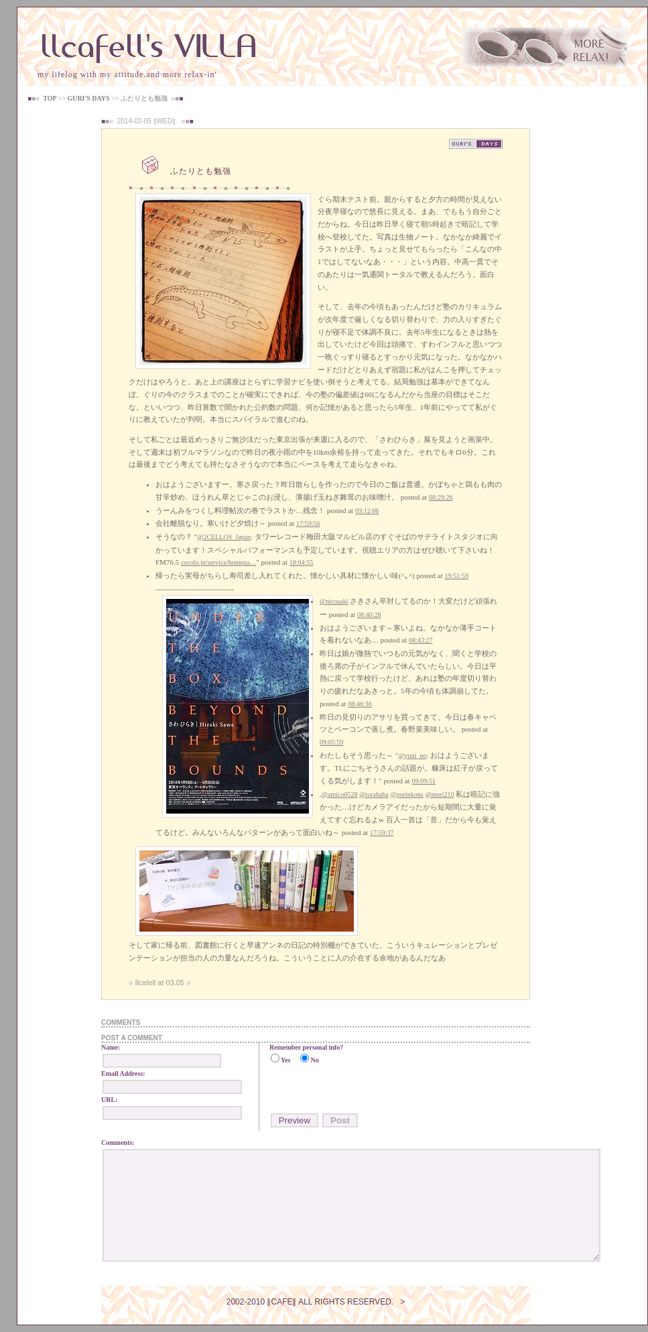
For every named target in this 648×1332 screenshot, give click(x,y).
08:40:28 (369, 614)
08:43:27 (421, 640)
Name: (110, 1047)
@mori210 (440, 794)
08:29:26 (441, 497)
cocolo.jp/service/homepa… (218, 562)
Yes (285, 1060)
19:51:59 (457, 575)
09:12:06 (367, 510)
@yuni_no (412, 755)
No (314, 1060)
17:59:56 (308, 523)
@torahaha (374, 794)
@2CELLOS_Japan (224, 537)
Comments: (117, 1142)
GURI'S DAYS (88, 98)
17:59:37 (382, 832)
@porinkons (407, 794)
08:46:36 (360, 704)
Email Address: (123, 1073)
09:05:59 (332, 742)
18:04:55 (301, 562)
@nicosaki (334, 601)
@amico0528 (340, 794)
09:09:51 (423, 781)
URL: (109, 1099)
